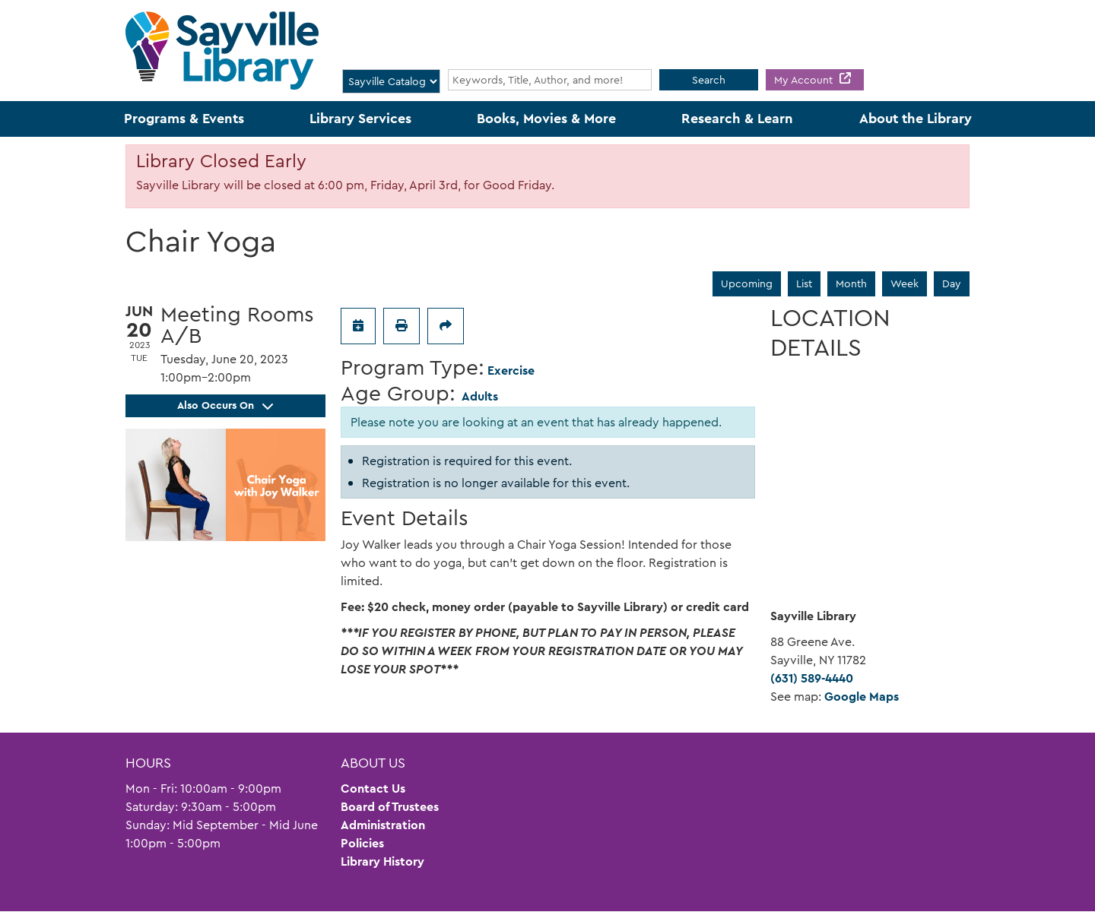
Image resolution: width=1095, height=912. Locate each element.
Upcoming (747, 283)
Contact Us (373, 788)
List (804, 283)
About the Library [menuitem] (915, 118)
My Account (805, 79)
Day (951, 283)
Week (904, 283)
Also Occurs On (225, 405)
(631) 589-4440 (811, 678)
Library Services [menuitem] (360, 118)
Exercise (511, 370)
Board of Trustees (390, 806)
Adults (480, 396)
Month (851, 283)
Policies (362, 843)
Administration (383, 825)
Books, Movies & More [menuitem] (546, 118)
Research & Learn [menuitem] (737, 118)
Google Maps (861, 696)
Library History (382, 861)
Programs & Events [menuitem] (184, 118)
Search (708, 79)
